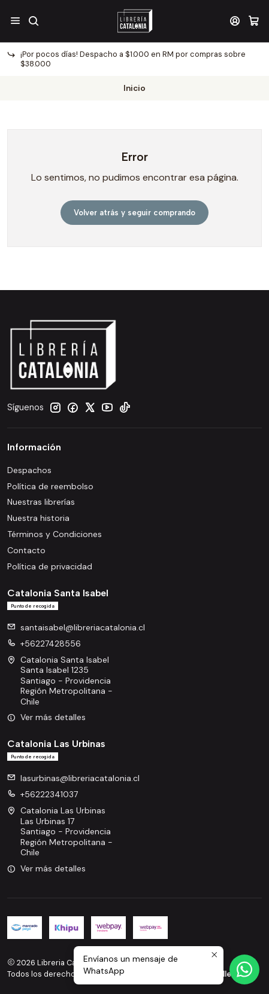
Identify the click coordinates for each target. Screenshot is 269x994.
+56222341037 (42, 794)
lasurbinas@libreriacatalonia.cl (73, 778)
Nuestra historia (38, 518)
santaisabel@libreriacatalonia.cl (76, 627)
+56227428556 (44, 643)
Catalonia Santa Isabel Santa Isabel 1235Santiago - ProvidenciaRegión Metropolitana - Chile (60, 680)
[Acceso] (235, 20)
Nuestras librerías (41, 501)
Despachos (29, 470)
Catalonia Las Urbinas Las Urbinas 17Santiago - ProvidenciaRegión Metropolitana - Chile (60, 831)
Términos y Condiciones (54, 534)
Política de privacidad (49, 566)
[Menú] (15, 20)
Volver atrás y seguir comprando (134, 212)
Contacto (26, 550)
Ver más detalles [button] (46, 717)
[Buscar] (33, 20)
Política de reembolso (50, 486)
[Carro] (254, 20)
